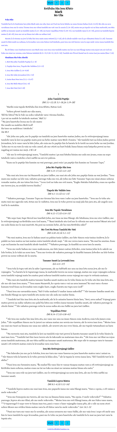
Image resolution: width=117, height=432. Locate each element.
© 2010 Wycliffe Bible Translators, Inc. (58, 429)
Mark (50, 2)
